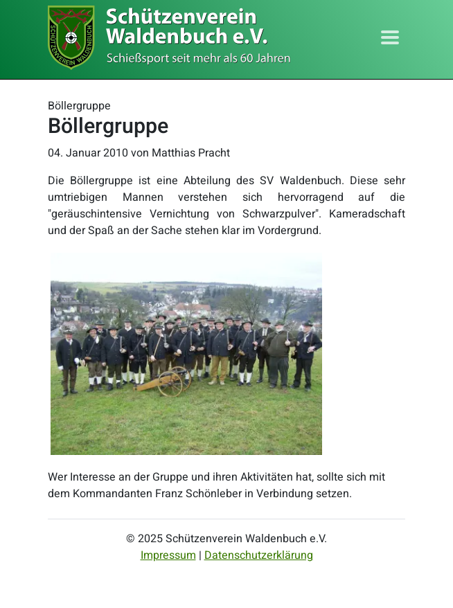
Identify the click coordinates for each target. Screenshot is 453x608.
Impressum (168, 555)
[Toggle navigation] (390, 37)
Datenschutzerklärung (258, 555)
